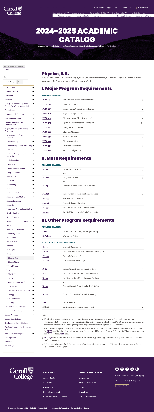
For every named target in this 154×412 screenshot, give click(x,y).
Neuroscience (12, 242)
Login (86, 408)
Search (20, 82)
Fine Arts (10, 205)
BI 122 (45, 286)
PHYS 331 (46, 127)
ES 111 (44, 302)
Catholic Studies (13, 160)
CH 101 (45, 247)
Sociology (10, 295)
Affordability (99, 7)
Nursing (10, 246)
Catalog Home (10, 338)
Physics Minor (13, 262)
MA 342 (45, 212)
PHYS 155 (46, 100)
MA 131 (45, 186)
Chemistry (11, 164)
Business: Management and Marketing (17, 155)
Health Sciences (13, 217)
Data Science (11, 177)
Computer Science (13, 172)
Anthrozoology (12, 142)
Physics (102, 46)
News (72, 7)
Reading (10, 278)
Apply (109, 7)
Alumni (54, 7)
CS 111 (44, 231)
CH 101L (46, 251)
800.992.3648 (122, 380)
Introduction (10, 87)
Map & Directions (87, 382)
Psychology (11, 270)
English (9, 189)
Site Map (8, 342)
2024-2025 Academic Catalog (49, 46)
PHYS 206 (46, 113)
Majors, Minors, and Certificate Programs (80, 46)
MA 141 (45, 194)
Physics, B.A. (13, 258)
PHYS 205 (46, 109)
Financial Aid (10, 110)
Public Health (12, 274)
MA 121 (45, 169)
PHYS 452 (46, 150)
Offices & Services (87, 396)
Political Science (13, 266)
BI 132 (45, 278)
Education (10, 181)
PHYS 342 (46, 136)
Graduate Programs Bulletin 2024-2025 (18, 328)
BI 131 (44, 273)
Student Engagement (13, 118)
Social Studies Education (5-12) (18, 290)
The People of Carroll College (16, 323)
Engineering (11, 185)
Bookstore (48, 387)
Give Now (44, 7)
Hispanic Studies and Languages (19, 221)
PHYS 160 (46, 104)
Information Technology (14, 114)
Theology (10, 303)
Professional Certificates (14, 311)
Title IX (33, 408)
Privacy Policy (76, 408)
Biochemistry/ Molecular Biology (19, 146)
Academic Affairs (11, 91)
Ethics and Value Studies (16, 197)
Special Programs (11, 315)
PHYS (49, 331)
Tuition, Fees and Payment (15, 334)
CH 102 (45, 256)
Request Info (126, 7)
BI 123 (45, 294)
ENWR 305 (47, 236)
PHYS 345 (46, 141)
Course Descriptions (13, 319)
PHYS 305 (46, 118)
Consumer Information (59, 408)
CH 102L (46, 261)
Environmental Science (15, 193)
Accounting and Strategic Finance (16, 136)
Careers (82, 387)
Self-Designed (12, 286)
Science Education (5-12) (16, 282)
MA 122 (45, 177)
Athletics (63, 7)
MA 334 (45, 207)
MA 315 (45, 203)
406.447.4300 (135, 380)
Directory (83, 392)
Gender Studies (13, 213)
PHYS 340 (46, 132)
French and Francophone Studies (19, 209)
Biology (10, 150)
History (9, 225)
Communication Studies (16, 168)
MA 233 (45, 198)
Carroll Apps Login (52, 392)
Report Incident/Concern (55, 396)
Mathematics (11, 238)
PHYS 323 (46, 123)
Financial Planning (14, 201)
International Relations (15, 229)
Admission (9, 96)
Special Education (13, 299)
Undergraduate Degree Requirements (14, 123)
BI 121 (44, 269)
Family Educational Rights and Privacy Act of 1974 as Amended (17, 105)
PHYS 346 (46, 146)
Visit (116, 7)
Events (79, 7)
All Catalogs (9, 346)
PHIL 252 (48, 337)
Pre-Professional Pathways (15, 307)
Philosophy (11, 250)
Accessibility (49, 378)
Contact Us (84, 378)
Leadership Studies (14, 234)
